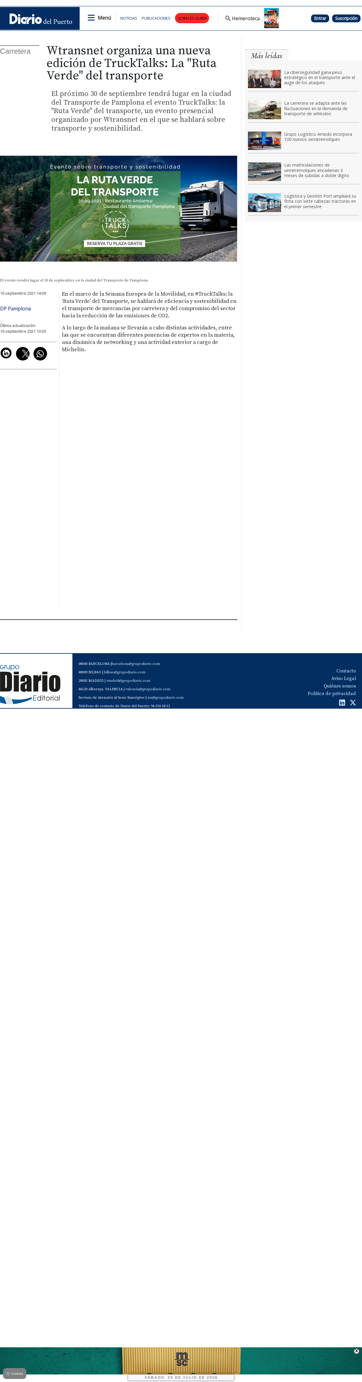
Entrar (320, 18)
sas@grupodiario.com (166, 697)
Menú (104, 17)
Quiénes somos (340, 686)
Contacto (346, 671)
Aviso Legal (343, 678)
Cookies (14, 1373)
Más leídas (266, 56)
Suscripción (346, 18)
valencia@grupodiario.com (147, 689)
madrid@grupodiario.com (128, 680)
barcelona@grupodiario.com (136, 664)
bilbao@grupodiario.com (124, 672)
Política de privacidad (332, 694)
